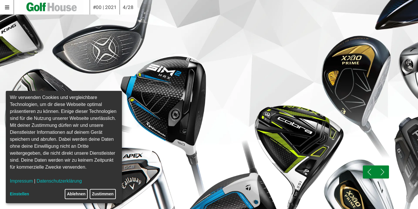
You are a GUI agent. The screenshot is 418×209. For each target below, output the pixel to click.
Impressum (21, 181)
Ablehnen (76, 194)
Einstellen (19, 194)
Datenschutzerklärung (59, 181)
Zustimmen (103, 194)
